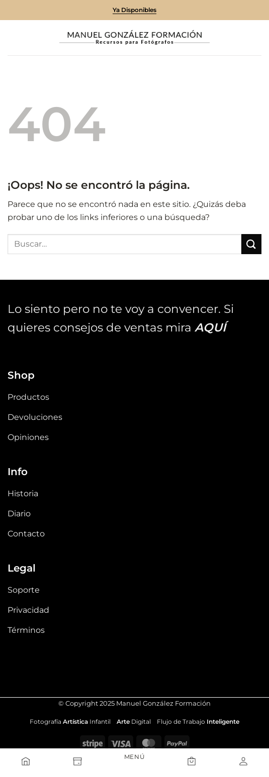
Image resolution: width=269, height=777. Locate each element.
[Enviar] (251, 244)
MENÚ (134, 756)
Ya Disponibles (134, 10)
